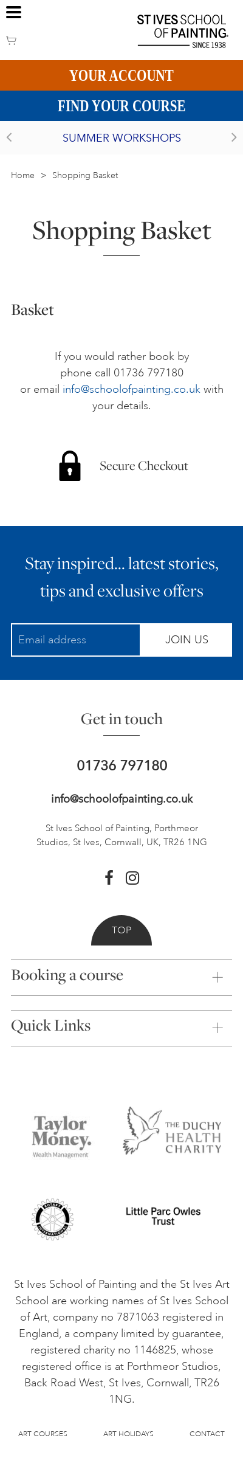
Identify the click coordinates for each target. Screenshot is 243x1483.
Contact (207, 1434)
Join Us (186, 639)
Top (121, 930)
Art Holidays (128, 1434)
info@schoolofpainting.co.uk (131, 389)
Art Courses (42, 1434)
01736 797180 (122, 766)
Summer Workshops (122, 138)
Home (23, 175)
